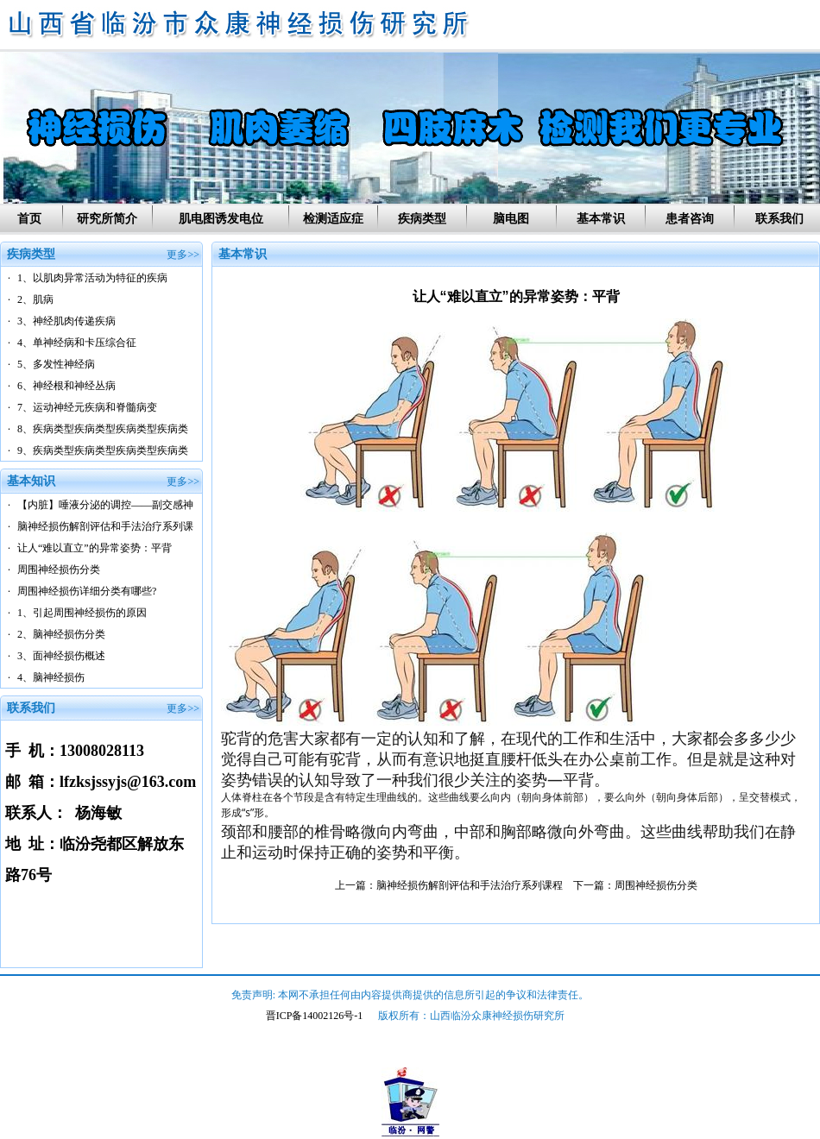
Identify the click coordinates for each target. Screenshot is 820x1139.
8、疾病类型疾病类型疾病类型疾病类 (102, 429)
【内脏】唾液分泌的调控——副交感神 (105, 505)
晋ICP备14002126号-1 (314, 1016)
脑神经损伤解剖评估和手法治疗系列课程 (469, 885)
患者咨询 (689, 218)
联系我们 (779, 218)
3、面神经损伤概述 (61, 656)
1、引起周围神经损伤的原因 (82, 613)
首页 (29, 218)
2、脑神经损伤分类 (61, 634)
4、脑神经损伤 (51, 677)
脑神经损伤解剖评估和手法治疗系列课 (105, 526)
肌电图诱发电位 (221, 218)
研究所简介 (107, 218)
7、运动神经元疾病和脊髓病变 (87, 407)
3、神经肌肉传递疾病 (66, 321)
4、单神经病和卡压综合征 (76, 343)
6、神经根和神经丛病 (66, 386)
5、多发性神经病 (56, 364)
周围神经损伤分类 (58, 569)
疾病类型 (422, 218)
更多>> (183, 255)
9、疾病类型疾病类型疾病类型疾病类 (102, 450)
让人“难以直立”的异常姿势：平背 (94, 548)
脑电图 (511, 218)
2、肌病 (35, 299)
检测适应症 (333, 218)
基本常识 (601, 218)
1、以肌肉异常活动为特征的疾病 (92, 278)
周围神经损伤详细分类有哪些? (86, 591)
